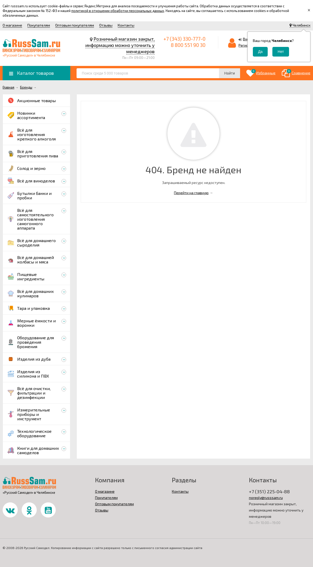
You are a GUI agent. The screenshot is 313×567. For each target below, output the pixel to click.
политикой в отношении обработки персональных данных (117, 11)
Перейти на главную (191, 192)
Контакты (126, 25)
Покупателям (38, 25)
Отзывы (105, 25)
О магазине (12, 25)
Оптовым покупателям (74, 25)
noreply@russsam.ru (266, 497)
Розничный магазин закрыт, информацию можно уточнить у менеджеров (120, 45)
